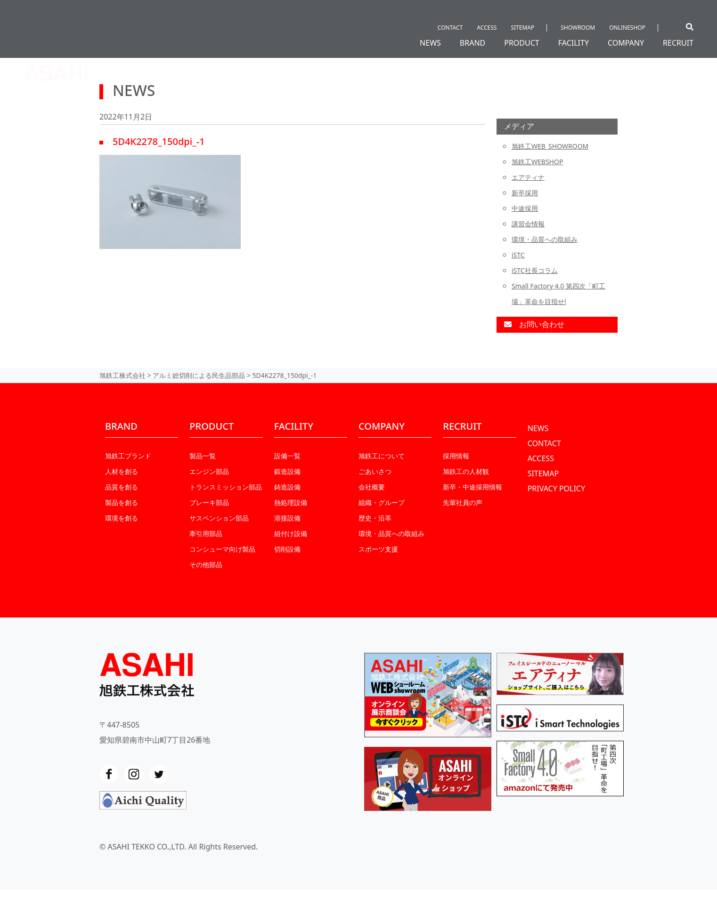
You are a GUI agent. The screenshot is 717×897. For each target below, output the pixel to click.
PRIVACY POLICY (556, 488)
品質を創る (121, 486)
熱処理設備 (290, 502)
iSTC (518, 254)
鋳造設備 (287, 486)
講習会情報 (528, 223)
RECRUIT (678, 43)
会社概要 (371, 486)
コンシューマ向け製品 (222, 549)
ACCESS (487, 28)
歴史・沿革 (374, 517)
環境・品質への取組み (545, 239)
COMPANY (626, 43)
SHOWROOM (578, 28)
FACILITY (573, 43)
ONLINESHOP (627, 28)
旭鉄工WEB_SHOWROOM (550, 146)
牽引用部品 (205, 533)
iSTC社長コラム (535, 270)
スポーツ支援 (378, 549)
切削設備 (287, 549)
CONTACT (450, 28)
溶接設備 (287, 517)
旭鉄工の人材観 (466, 471)
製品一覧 (202, 455)
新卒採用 (525, 192)
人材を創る (121, 471)
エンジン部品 (209, 471)
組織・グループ (381, 502)
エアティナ (528, 177)
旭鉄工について (381, 455)
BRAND (472, 43)
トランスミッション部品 (225, 486)
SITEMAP (522, 28)
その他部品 (205, 564)
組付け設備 (290, 533)
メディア (519, 126)
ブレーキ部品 (209, 502)
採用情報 (456, 455)
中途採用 (525, 208)
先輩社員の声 (462, 502)
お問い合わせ (534, 324)
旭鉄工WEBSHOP (537, 161)
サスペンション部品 (219, 517)
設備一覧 (287, 455)
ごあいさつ (374, 471)
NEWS (430, 43)
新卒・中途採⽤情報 (472, 486)
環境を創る (121, 517)
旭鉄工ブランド (128, 455)
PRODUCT (521, 43)
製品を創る (121, 502)
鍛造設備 (287, 471)
